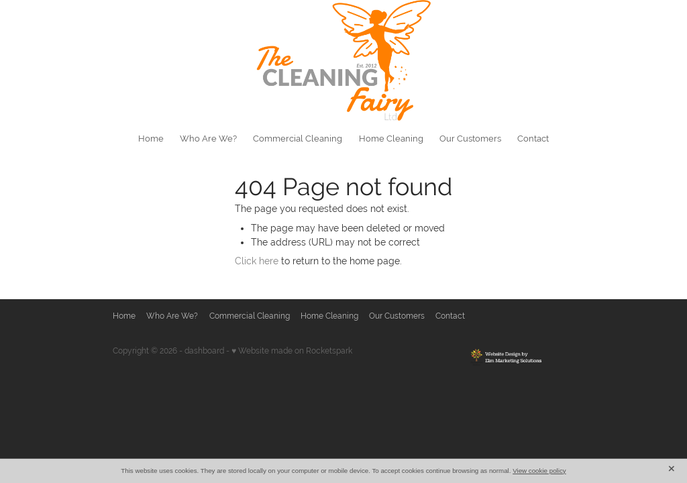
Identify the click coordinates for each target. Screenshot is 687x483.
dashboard (204, 351)
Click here (256, 261)
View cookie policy (539, 470)
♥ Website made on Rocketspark (291, 351)
